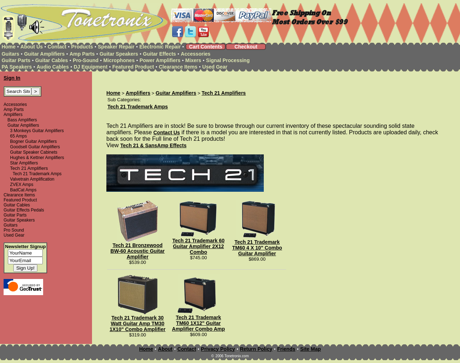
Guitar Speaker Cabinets (33, 152)
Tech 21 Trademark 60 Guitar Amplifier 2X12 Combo (198, 246)
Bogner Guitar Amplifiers (33, 141)
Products (82, 47)
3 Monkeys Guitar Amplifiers (37, 130)
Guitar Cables (51, 60)
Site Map (310, 349)
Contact (57, 47)
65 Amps (18, 136)
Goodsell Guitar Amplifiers (35, 146)
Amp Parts (82, 54)
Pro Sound (14, 230)
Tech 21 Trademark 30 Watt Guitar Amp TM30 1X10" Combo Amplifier (137, 323)
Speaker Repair (116, 47)
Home (8, 47)
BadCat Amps (23, 189)
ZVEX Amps (21, 184)
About (165, 349)
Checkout (245, 47)
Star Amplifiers (24, 163)
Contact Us (166, 132)
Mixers (193, 60)
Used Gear (214, 67)
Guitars (10, 54)
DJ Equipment (90, 67)
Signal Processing (227, 60)
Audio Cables (53, 67)
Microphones (119, 60)
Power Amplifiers (159, 60)
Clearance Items (178, 67)
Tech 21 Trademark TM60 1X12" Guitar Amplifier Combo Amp (198, 323)
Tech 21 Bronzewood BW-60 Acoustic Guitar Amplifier (137, 251)
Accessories (196, 54)
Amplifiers (13, 114)
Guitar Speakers (119, 54)
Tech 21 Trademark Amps (37, 173)
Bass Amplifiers (22, 119)
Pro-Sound (86, 60)
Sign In (12, 78)
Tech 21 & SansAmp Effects (153, 145)
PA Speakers (16, 67)
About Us (31, 47)
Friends (286, 349)
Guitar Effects (159, 54)
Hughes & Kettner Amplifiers (37, 157)
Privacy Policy (218, 349)
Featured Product (133, 67)
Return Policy (256, 349)
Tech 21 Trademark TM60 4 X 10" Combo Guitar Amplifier (257, 247)
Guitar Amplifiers (44, 54)
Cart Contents (205, 47)
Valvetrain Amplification (32, 179)
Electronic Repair (160, 47)
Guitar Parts (15, 60)
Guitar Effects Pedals (24, 210)
